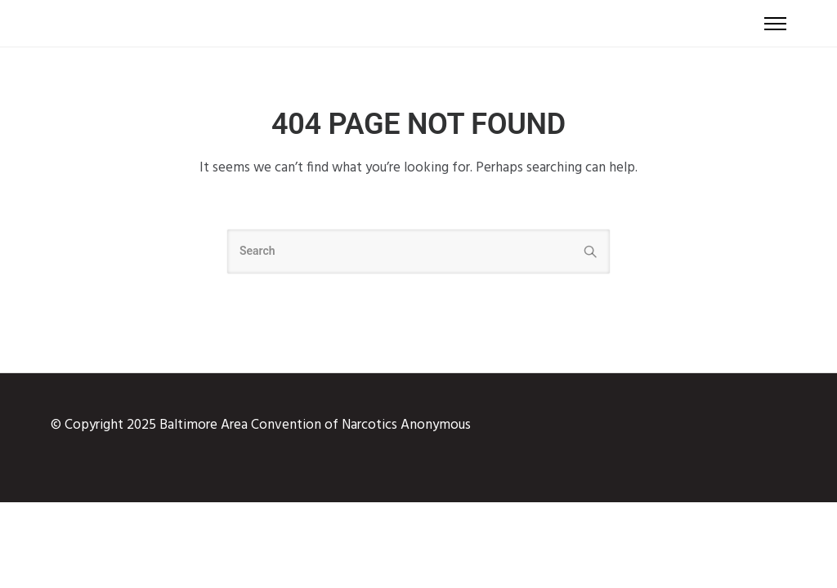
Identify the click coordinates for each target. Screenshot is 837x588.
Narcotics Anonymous (406, 425)
